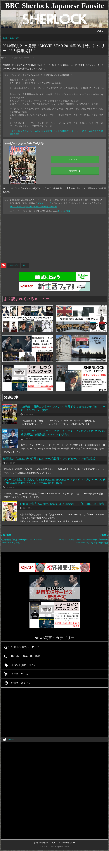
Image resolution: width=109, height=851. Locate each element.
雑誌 (25, 265)
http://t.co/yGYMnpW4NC (21, 206)
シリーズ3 (13, 265)
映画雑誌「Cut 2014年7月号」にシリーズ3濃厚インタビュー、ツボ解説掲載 (49, 458)
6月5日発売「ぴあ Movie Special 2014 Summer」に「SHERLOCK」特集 (62, 503)
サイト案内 (50, 843)
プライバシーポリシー (66, 843)
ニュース (14, 38)
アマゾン (75, 159)
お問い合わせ (39, 843)
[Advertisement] (54, 238)
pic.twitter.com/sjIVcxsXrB (45, 206)
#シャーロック (45, 203)
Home (5, 38)
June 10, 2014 (64, 211)
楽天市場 (75, 171)
